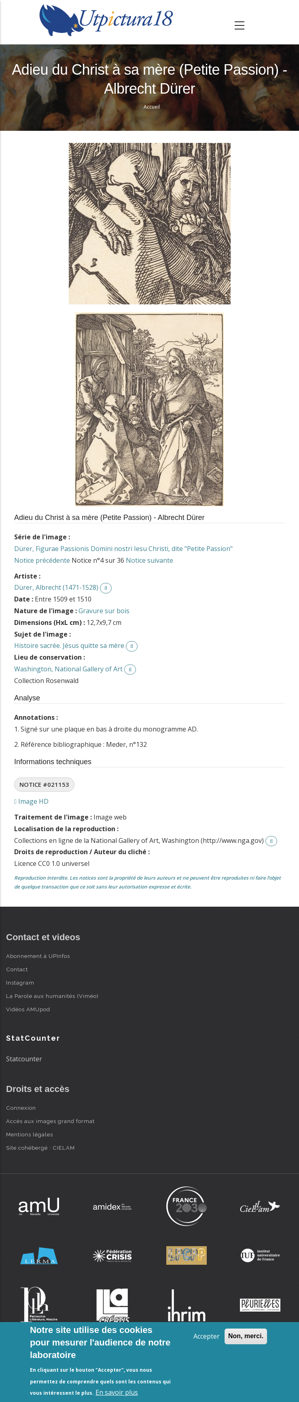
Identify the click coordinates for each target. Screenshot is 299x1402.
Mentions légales (29, 1134)
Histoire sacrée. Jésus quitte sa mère (69, 645)
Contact (17, 969)
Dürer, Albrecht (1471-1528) (56, 587)
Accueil (152, 106)
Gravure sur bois (103, 610)
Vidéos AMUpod (28, 1009)
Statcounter (24, 1058)
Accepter (206, 1336)
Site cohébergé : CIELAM (40, 1147)
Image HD (31, 801)
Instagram (20, 982)
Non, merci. (245, 1336)
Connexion (21, 1107)
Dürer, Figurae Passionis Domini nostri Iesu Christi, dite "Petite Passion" (123, 548)
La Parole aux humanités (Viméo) (52, 996)
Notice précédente (42, 560)
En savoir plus (116, 1392)
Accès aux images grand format (50, 1121)
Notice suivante (149, 560)
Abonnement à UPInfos (38, 956)
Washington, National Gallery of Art (68, 668)
